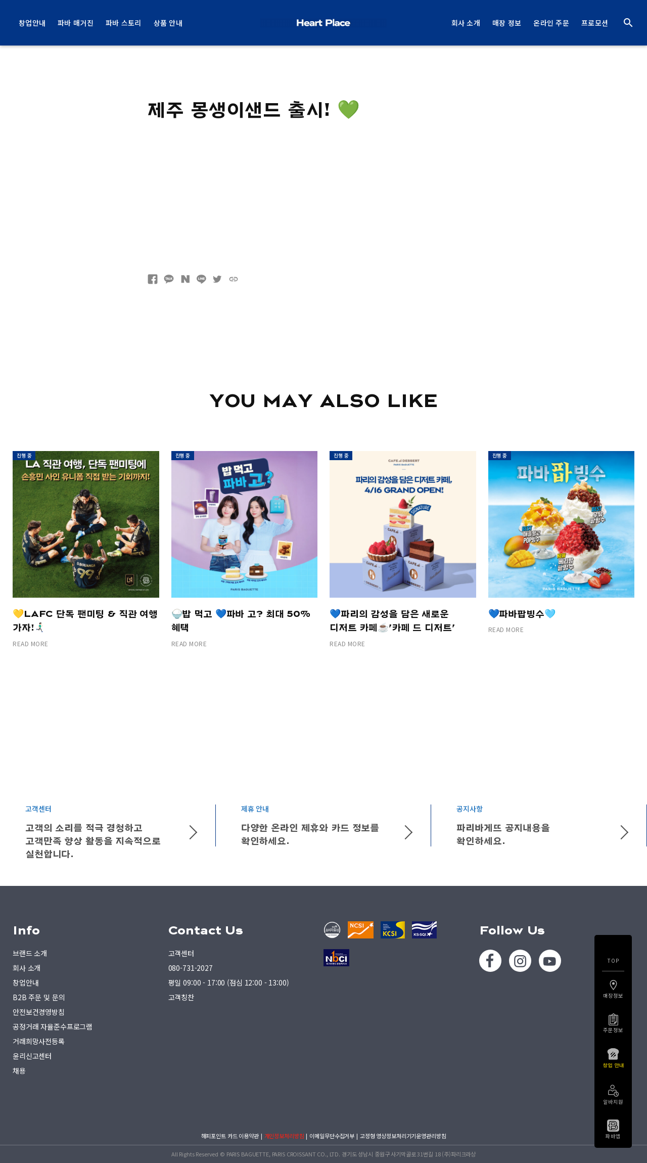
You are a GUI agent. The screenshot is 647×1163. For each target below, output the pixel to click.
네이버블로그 (185, 279)
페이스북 (153, 279)
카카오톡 (169, 279)
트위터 (217, 279)
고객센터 (181, 953)
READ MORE (31, 643)
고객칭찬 (181, 997)
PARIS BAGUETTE (323, 22)
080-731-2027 (190, 968)
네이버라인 (201, 279)
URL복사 (233, 279)
